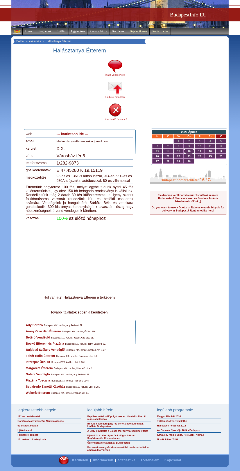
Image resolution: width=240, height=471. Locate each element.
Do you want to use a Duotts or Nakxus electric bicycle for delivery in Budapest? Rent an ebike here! (188, 209)
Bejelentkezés (138, 31)
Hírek (28, 31)
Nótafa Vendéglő (38, 374)
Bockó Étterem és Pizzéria (45, 343)
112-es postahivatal (29, 416)
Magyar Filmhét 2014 (169, 416)
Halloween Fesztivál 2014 (171, 425)
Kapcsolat (173, 460)
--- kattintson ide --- (72, 134)
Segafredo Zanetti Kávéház (45, 386)
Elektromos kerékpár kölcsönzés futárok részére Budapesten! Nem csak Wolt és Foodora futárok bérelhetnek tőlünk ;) (188, 198)
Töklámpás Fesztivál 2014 (172, 421)
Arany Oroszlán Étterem (43, 331)
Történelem (149, 460)
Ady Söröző (34, 325)
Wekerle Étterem (38, 392)
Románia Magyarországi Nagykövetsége (41, 421)
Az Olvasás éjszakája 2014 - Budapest (179, 430)
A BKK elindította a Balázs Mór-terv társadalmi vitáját (117, 431)
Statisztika (126, 460)
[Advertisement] (62, 93)
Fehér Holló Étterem (40, 356)
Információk (103, 460)
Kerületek (118, 31)
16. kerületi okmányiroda (32, 439)
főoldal (20, 41)
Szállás (61, 31)
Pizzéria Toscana (38, 380)
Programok (44, 31)
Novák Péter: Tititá (167, 439)
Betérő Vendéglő (38, 337)
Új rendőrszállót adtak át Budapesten (108, 442)
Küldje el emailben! (115, 97)
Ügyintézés (78, 31)
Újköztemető (25, 430)
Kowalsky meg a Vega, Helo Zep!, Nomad (180, 434)
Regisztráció (160, 31)
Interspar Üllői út (38, 362)
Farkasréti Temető (28, 434)
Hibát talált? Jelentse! (115, 119)
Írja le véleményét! (115, 74)
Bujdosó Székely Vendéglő (45, 349)
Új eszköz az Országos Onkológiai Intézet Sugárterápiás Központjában (111, 436)
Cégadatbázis (98, 31)
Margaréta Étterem (39, 368)
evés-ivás (35, 41)
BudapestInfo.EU (188, 15)
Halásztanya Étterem (58, 41)
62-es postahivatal (28, 425)
